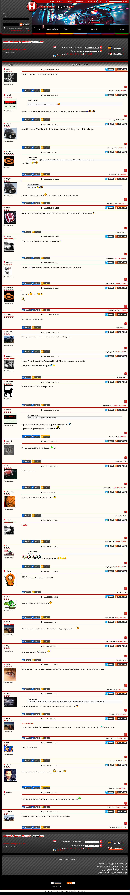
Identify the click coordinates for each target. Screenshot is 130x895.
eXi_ (7, 646)
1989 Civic (123, 174)
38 (58, 56)
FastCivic (9, 152)
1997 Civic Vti (122, 689)
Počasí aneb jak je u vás (14, 49)
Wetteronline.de (27, 723)
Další (61, 56)
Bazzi (8, 546)
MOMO (8, 208)
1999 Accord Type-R (120, 405)
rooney (8, 236)
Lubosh (8, 356)
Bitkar (8, 664)
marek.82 (9, 811)
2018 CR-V (122, 827)
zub (7, 742)
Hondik (8, 95)
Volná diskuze (12, 52)
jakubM (8, 765)
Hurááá (24, 525)
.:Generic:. (9, 492)
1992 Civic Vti (122, 148)
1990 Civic (123, 120)
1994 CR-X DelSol (120, 258)
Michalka (9, 332)
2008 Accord (122, 788)
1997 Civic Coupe (120, 617)
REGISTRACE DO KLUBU (20, 30)
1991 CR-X (122, 761)
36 (88, 54)
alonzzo (9, 792)
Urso (7, 597)
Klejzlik (8, 124)
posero (8, 314)
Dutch (8, 69)
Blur (7, 466)
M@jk (8, 622)
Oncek (8, 693)
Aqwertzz (9, 382)
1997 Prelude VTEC (120, 488)
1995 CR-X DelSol (120, 283)
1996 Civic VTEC (121, 352)
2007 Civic (123, 714)
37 (91, 54)
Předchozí (70, 54)
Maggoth (9, 262)
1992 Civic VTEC (121, 641)
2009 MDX (123, 91)
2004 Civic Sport (121, 807)
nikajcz (8, 571)
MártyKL (9, 441)
